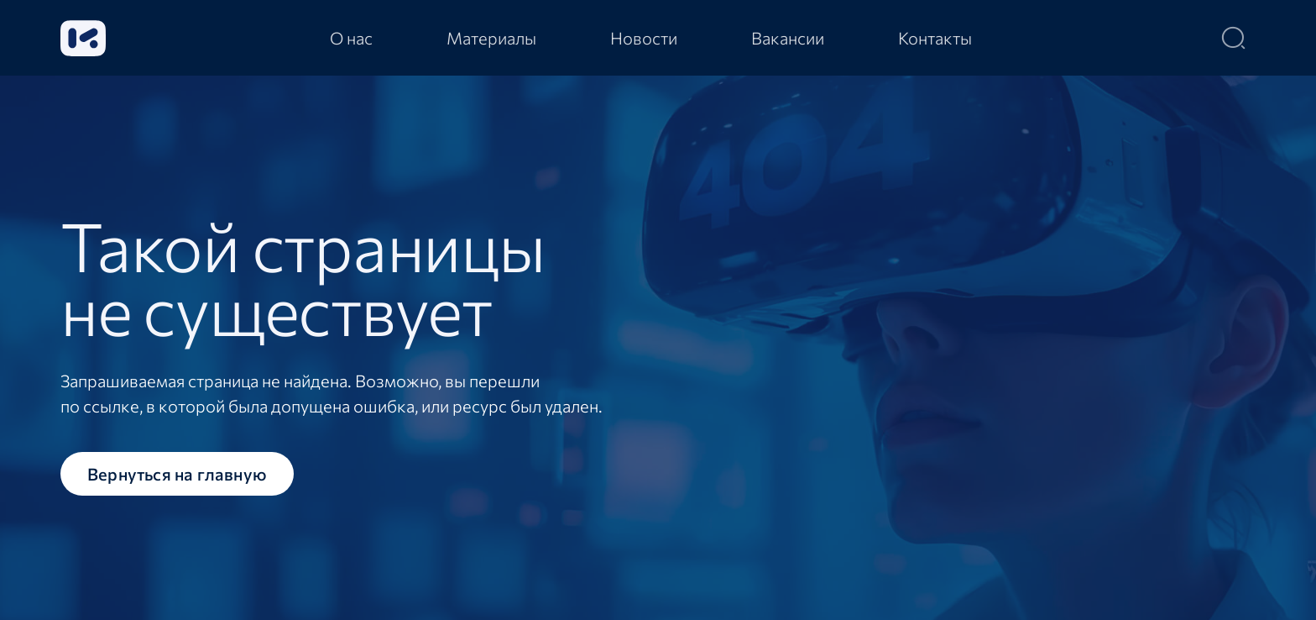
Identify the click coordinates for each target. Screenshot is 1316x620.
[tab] (351, 38)
